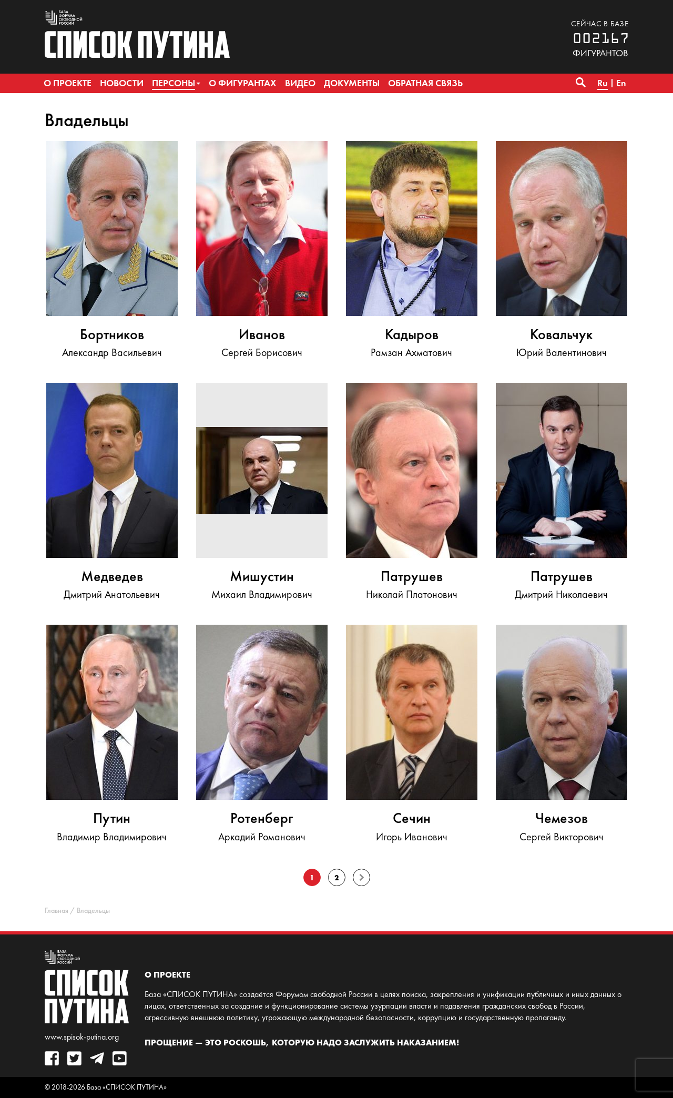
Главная (56, 910)
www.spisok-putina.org (82, 1037)
